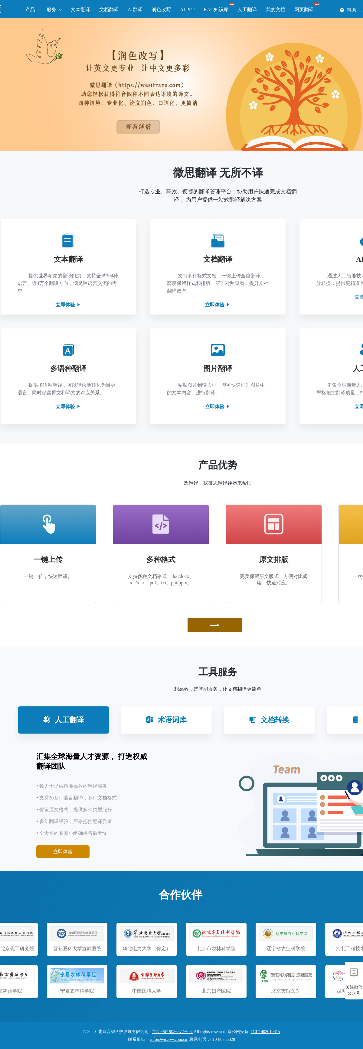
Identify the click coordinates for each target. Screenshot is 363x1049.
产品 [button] (30, 9)
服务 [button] (51, 9)
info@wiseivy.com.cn (169, 1039)
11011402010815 (265, 1031)
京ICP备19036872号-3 (172, 1031)
